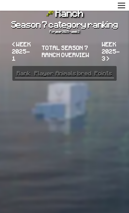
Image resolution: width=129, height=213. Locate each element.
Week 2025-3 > (111, 51)
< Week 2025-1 (21, 51)
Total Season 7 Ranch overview (66, 51)
